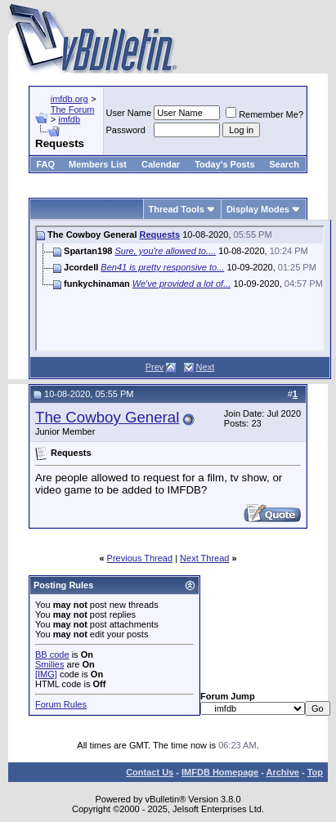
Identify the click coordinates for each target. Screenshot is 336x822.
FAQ (45, 164)
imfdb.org (69, 99)
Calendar (160, 164)
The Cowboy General (107, 417)
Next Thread (204, 558)
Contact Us (149, 772)
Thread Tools (176, 209)
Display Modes (257, 209)
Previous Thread (140, 558)
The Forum (73, 109)
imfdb (69, 119)
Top (315, 772)
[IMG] (46, 674)
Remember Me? (264, 114)
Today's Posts (224, 164)
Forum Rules (61, 704)
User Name (129, 113)
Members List (98, 164)
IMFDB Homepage (219, 772)
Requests (160, 234)
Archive (283, 772)
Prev (155, 367)
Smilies (49, 664)
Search (284, 164)
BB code (52, 654)
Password (126, 130)
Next (205, 367)
